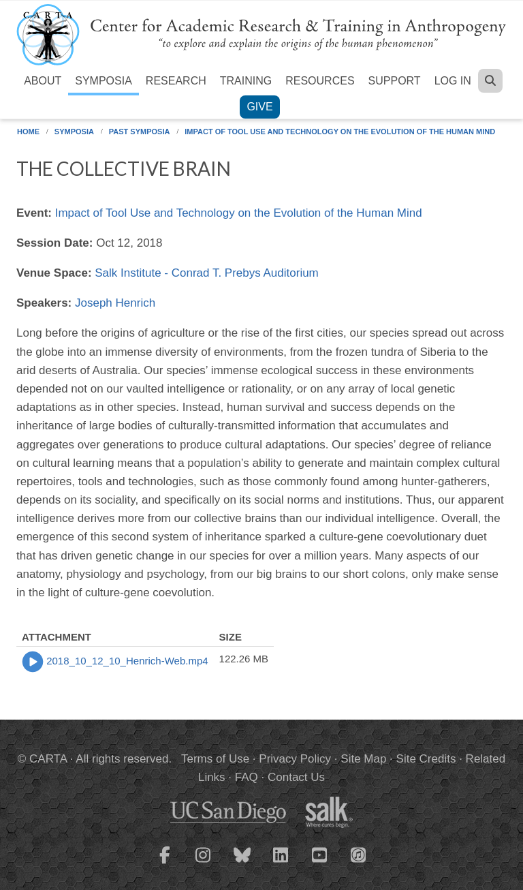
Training (246, 81)
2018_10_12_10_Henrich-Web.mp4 (127, 660)
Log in (452, 81)
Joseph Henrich (115, 302)
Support (394, 81)
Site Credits (426, 758)
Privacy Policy (295, 758)
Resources (319, 81)
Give (259, 106)
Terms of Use (215, 758)
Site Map (363, 758)
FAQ (246, 777)
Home (28, 131)
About (42, 81)
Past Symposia (139, 131)
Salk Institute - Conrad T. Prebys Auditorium (207, 272)
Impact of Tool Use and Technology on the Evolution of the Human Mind (340, 131)
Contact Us (296, 777)
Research (176, 81)
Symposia (103, 81)
